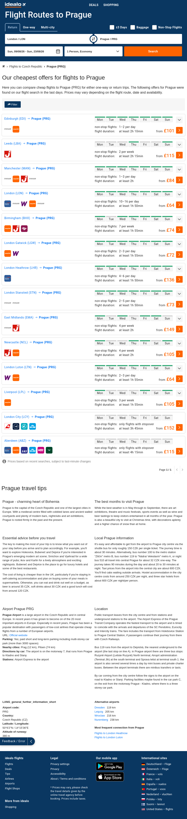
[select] (179, 130)
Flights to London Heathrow (111, 733)
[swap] (93, 39)
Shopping (111, 5)
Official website (18, 635)
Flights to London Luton (109, 737)
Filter (14, 104)
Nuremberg (101, 719)
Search (153, 51)
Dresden (100, 707)
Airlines (9, 778)
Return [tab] (12, 27)
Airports (10, 783)
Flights (9, 764)
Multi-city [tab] (48, 27)
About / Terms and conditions (68, 778)
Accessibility (58, 773)
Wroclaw (100, 715)
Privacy (55, 769)
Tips (7, 773)
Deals (93, 5)
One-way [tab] (29, 27)
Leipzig (99, 711)
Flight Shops (12, 788)
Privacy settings (60, 764)
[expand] (179, 120)
